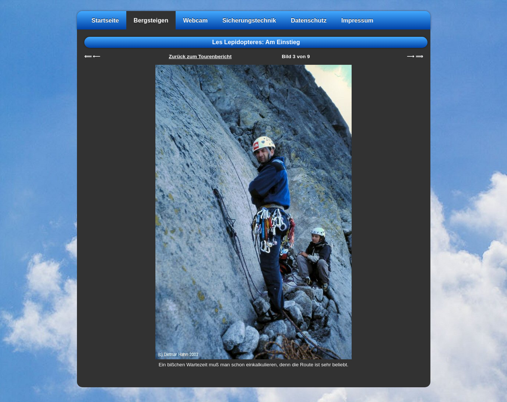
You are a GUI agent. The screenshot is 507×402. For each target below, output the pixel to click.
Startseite (105, 20)
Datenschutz (309, 20)
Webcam (195, 20)
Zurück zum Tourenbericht (200, 56)
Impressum (357, 20)
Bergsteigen (151, 20)
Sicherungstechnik (249, 20)
